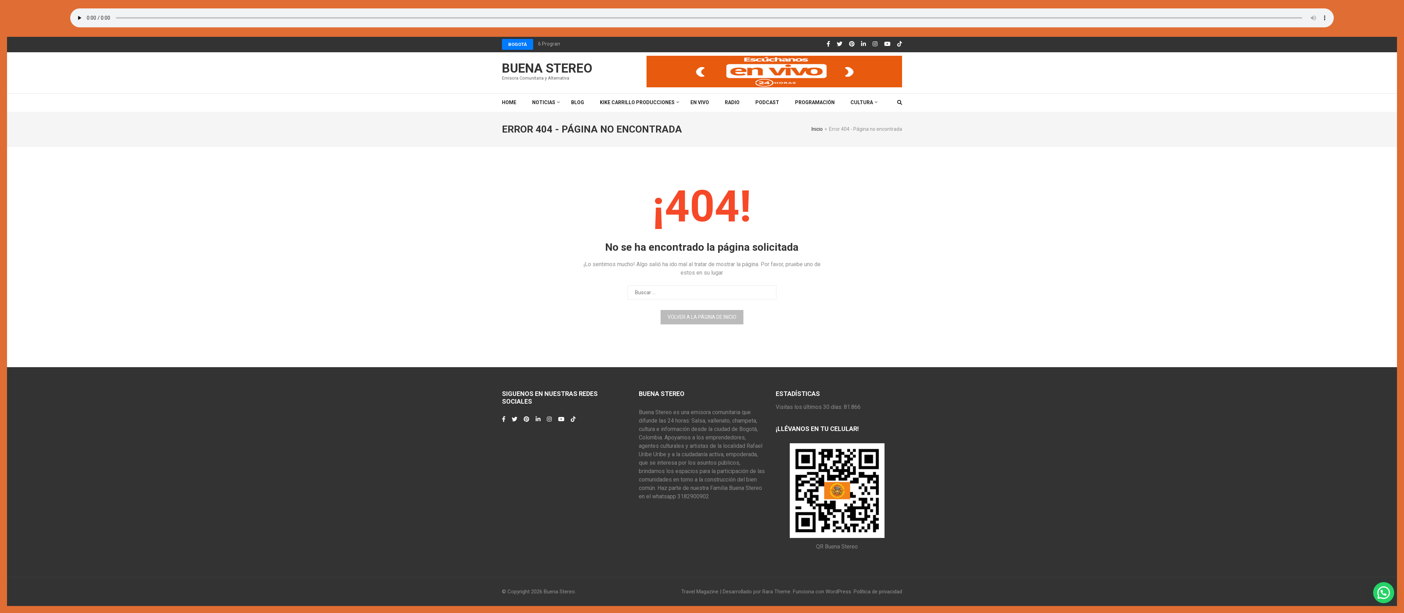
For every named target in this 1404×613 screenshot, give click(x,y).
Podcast (767, 102)
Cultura (861, 102)
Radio (732, 102)
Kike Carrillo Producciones (637, 102)
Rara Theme (776, 591)
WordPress (838, 591)
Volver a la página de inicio (702, 317)
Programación (815, 102)
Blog (577, 102)
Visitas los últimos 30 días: (810, 407)
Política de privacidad (878, 591)
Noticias (543, 102)
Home (509, 102)
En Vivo (699, 102)
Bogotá (517, 44)
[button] (1383, 592)
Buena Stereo (547, 68)
